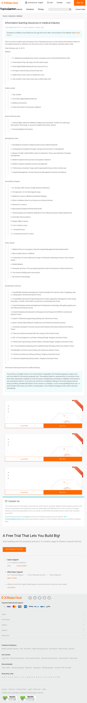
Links (44, 689)
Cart (50, 2)
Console (59, 2)
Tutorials (57, 668)
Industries (28, 668)
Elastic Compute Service (10, 649)
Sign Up (80, 3)
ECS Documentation (17, 658)
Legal (30, 689)
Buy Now (63, 426)
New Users (73, 658)
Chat (9, 566)
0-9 (58, 677)
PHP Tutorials (66, 668)
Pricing (41, 9)
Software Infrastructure (49, 658)
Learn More (24, 426)
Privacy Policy (21, 689)
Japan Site (5, 658)
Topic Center (6, 668)
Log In (68, 2)
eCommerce (53, 649)
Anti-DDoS (27, 649)
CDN (21, 649)
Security (71, 649)
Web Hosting (63, 649)
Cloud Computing (18, 668)
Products (18, 9)
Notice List (37, 689)
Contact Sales (80, 9)
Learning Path (64, 658)
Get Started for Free (14, 549)
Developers (37, 668)
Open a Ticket (12, 578)
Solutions (30, 9)
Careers (4, 689)
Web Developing (47, 668)
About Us (12, 689)
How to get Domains (32, 658)
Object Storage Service (40, 649)
